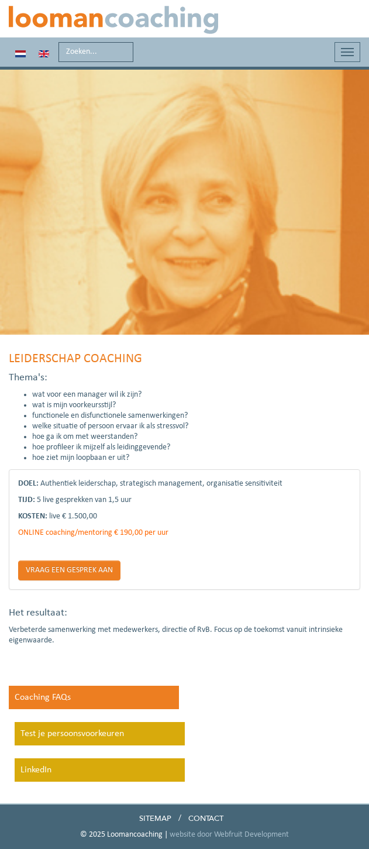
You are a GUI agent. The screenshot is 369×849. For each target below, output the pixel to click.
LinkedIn (35, 770)
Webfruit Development (251, 834)
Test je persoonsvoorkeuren (72, 733)
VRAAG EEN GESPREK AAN (69, 570)
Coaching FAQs (43, 697)
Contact (205, 818)
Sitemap (155, 818)
